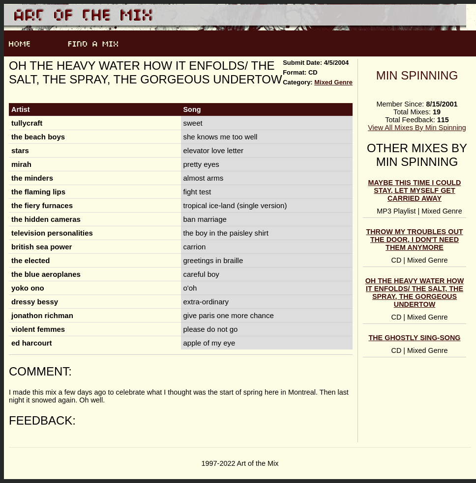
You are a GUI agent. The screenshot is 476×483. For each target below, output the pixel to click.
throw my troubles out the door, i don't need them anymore (414, 239)
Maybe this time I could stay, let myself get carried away (414, 190)
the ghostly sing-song (414, 338)
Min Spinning (417, 75)
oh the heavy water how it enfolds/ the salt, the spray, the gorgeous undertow (414, 292)
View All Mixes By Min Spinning (417, 128)
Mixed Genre (333, 82)
